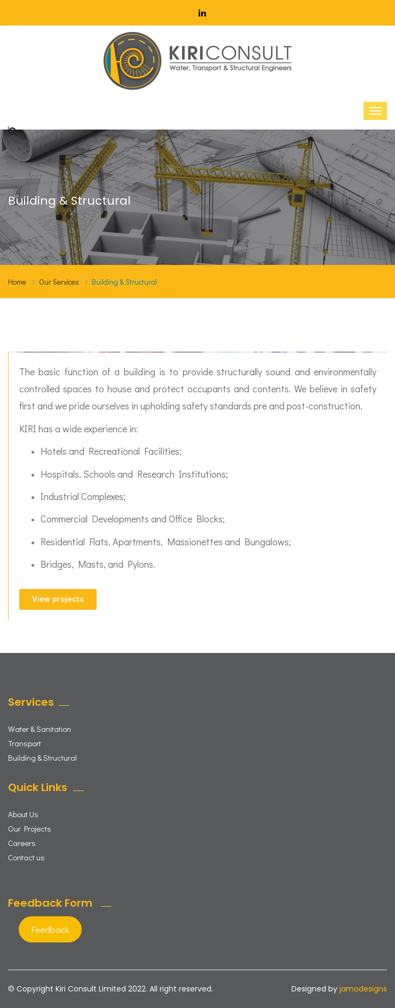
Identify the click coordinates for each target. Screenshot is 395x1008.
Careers (22, 842)
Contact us (26, 857)
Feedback (50, 930)
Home (17, 282)
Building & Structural (42, 757)
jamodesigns (363, 988)
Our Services (59, 282)
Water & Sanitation (39, 728)
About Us (23, 814)
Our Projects (29, 828)
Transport (24, 743)
